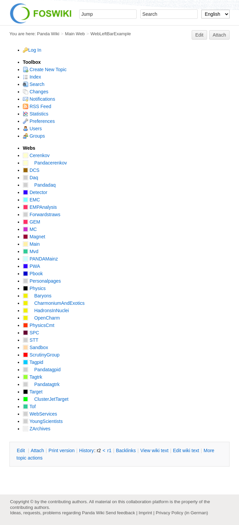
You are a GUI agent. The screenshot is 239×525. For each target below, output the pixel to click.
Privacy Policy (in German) (182, 512)
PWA (31, 266)
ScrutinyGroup (41, 354)
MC (30, 229)
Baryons (37, 295)
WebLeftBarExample (110, 33)
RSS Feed (37, 106)
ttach (37, 450)
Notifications (39, 99)
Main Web (75, 33)
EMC (31, 199)
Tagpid (33, 362)
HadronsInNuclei (46, 310)
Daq (30, 177)
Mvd (30, 251)
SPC (31, 332)
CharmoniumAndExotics (54, 303)
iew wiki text (154, 450)
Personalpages (42, 281)
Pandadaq (39, 185)
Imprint (145, 512)
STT (30, 340)
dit (21, 450)
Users (32, 128)
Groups (34, 136)
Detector (35, 192)
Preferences (39, 121)
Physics (34, 288)
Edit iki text (186, 450)
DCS (31, 170)
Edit (199, 35)
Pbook (33, 273)
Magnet (34, 236)
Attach (219, 35)
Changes (35, 91)
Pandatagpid (42, 369)
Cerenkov (36, 155)
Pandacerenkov (45, 162)
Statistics (35, 113)
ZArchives (36, 428)
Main (31, 244)
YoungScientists (43, 421)
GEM (31, 222)
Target (33, 391)
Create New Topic (44, 69)
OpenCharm (41, 318)
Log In (34, 50)
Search (33, 84)
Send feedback (120, 512)
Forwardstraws (41, 214)
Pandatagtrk (41, 384)
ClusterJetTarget (45, 399)
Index (32, 77)
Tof (29, 406)
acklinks (126, 450)
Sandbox (35, 347)
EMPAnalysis (40, 207)
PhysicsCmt (38, 325)
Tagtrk (32, 377)
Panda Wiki (48, 33)
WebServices (40, 414)
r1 (109, 450)
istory (86, 450)
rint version (62, 450)
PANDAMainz (40, 258)
